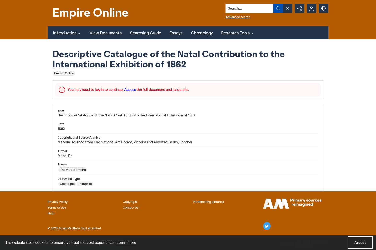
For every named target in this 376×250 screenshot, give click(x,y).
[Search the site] (249, 8)
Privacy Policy (58, 202)
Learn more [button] (126, 242)
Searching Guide (145, 32)
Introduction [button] (67, 33)
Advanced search (238, 17)
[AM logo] (292, 204)
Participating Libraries (208, 202)
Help (51, 213)
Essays (176, 32)
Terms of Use (57, 207)
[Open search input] (287, 8)
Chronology (202, 32)
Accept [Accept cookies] (360, 242)
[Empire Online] (91, 13)
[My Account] (311, 8)
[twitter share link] (267, 226)
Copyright (130, 202)
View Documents (106, 32)
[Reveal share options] (299, 8)
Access (130, 89)
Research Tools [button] (238, 33)
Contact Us (130, 207)
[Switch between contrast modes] (323, 8)
